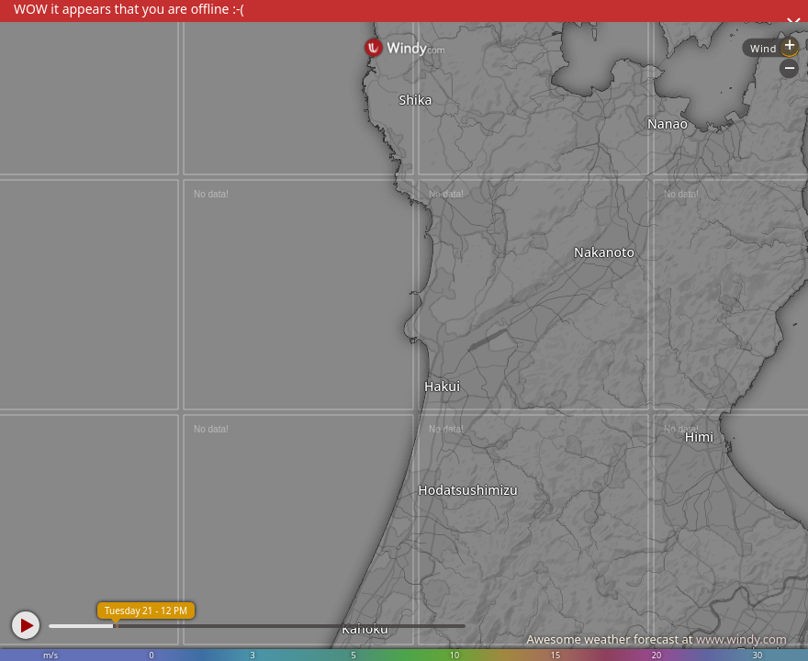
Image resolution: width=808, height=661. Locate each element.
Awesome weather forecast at (656, 639)
